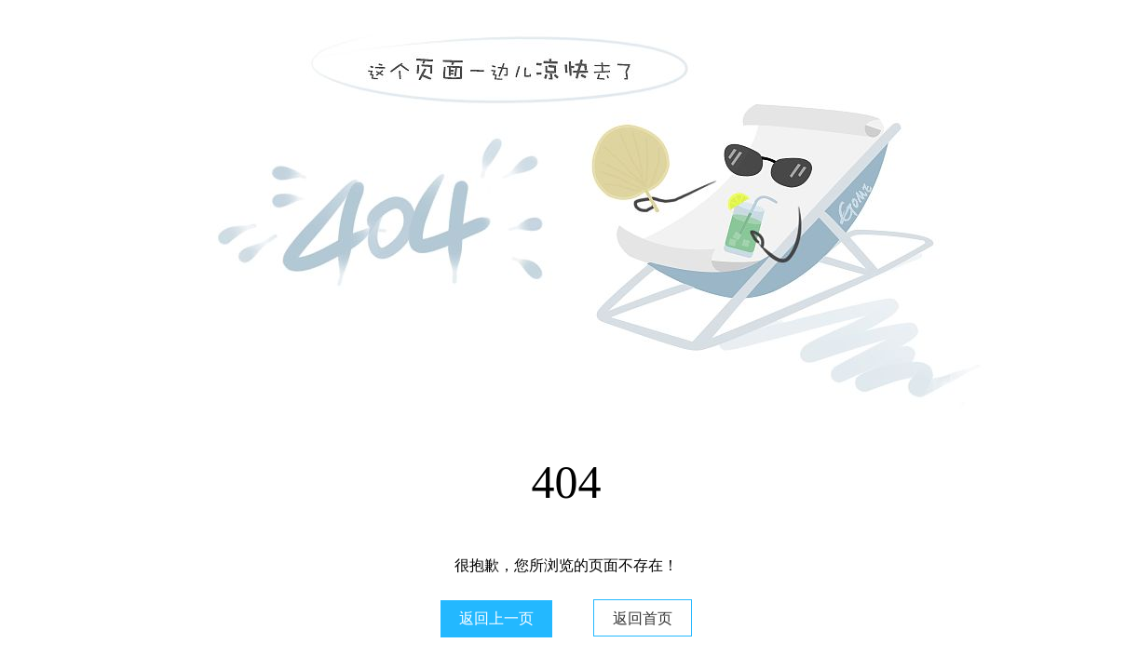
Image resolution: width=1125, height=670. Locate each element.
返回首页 (642, 618)
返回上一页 (496, 618)
